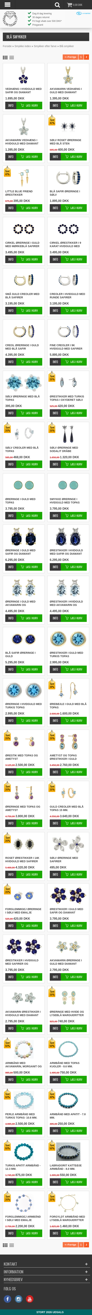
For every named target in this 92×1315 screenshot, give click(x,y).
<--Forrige (70, 57)
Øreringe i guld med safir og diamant (20, 552)
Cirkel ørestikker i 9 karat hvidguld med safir (65, 244)
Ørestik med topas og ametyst (21, 757)
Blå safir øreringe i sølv (65, 193)
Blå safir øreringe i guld (20, 654)
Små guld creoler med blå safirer (22, 295)
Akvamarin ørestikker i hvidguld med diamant (23, 1013)
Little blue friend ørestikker (18, 193)
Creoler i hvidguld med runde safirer (67, 295)
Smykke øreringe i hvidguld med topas (65, 501)
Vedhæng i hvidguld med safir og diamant (23, 90)
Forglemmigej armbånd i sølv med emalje (23, 1218)
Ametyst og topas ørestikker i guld (63, 757)
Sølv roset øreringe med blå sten (65, 142)
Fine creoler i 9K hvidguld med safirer (66, 347)
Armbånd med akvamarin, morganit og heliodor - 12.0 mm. (23, 1064)
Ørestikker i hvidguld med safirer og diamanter (21, 962)
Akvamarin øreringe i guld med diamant (66, 962)
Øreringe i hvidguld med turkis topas (23, 706)
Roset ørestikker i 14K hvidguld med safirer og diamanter (22, 859)
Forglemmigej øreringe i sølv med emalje (23, 911)
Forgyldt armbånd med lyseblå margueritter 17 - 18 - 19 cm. (67, 1218)
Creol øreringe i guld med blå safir (22, 347)
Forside (7, 46)
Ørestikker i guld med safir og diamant (66, 911)
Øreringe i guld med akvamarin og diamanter (20, 603)
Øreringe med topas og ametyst (22, 808)
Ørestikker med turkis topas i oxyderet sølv (67, 398)
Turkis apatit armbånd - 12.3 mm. (23, 1167)
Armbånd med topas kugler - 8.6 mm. (64, 1064)
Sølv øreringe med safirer (64, 859)
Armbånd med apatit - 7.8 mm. (68, 1116)
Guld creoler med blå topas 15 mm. (67, 808)
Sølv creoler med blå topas (21, 449)
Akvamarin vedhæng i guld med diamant (66, 90)
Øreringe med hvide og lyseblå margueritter (67, 1013)
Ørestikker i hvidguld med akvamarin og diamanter (66, 603)
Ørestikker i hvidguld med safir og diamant (66, 552)
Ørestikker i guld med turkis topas (66, 654)
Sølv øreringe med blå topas (22, 398)
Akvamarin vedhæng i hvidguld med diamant (21, 142)
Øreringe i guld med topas (20, 501)
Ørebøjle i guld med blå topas (68, 706)
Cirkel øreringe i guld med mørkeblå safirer (22, 244)
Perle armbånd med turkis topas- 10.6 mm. (21, 1116)
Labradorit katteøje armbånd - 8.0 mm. (66, 1167)
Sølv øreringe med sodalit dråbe (64, 449)
